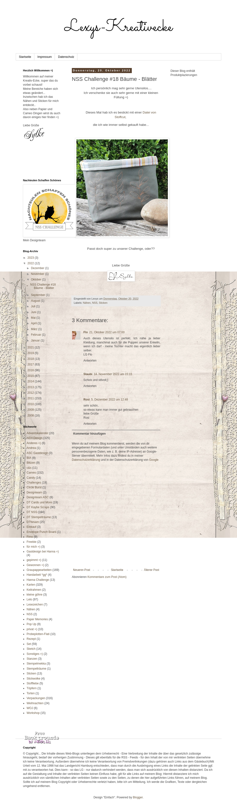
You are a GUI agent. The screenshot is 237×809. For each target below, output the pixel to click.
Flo (85, 332)
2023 (31, 257)
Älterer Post (151, 570)
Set (29, 644)
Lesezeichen (35, 604)
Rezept (31, 639)
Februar (36, 334)
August (36, 300)
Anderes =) (34, 443)
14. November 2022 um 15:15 (113, 374)
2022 (31, 263)
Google (154, 459)
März (34, 329)
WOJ (30, 708)
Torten (31, 693)
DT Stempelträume (39, 517)
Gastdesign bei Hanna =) (43, 551)
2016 (31, 370)
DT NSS (32, 512)
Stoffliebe (33, 683)
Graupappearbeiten (39, 570)
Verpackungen (36, 698)
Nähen (87, 302)
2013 (31, 387)
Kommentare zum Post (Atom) (107, 577)
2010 (31, 404)
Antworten (89, 360)
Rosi (86, 399)
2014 (31, 381)
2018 (31, 359)
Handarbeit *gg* (37, 574)
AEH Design (34, 438)
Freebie (32, 542)
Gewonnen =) (35, 565)
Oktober (36, 279)
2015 (31, 376)
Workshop (33, 713)
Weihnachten (35, 703)
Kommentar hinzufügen (89, 433)
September (38, 295)
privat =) (32, 629)
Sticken (103, 302)
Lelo (29, 599)
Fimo (30, 536)
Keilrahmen (34, 589)
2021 (31, 347)
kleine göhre (34, 594)
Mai (34, 317)
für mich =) (33, 546)
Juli (33, 306)
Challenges (34, 482)
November (38, 274)
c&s (29, 467)
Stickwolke (33, 678)
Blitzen (31, 462)
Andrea (31, 448)
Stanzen (32, 658)
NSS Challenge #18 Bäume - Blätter (43, 286)
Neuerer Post (81, 570)
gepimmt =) (34, 560)
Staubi (87, 374)
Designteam (34, 492)
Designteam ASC (38, 497)
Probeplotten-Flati (38, 634)
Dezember (38, 268)
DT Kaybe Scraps (38, 507)
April (34, 323)
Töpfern (32, 688)
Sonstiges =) (35, 654)
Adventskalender (37, 433)
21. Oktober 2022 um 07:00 (107, 332)
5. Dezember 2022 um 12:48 (109, 399)
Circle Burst (34, 487)
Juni (34, 312)
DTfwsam (33, 522)
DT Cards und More (39, 502)
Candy (31, 477)
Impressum (44, 57)
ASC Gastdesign (37, 453)
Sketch (31, 648)
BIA (29, 458)
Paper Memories (37, 619)
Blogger (138, 797)
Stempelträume (36, 668)
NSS (94, 302)
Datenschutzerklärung (86, 459)
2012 (31, 392)
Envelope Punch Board (41, 532)
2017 (31, 364)
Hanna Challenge (38, 580)
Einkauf (31, 527)
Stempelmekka (36, 663)
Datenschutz (66, 57)
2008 (31, 415)
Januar (36, 340)
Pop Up (31, 624)
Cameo (31, 472)
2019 (31, 353)
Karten (31, 584)
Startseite (25, 57)
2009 (31, 409)
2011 (31, 398)
